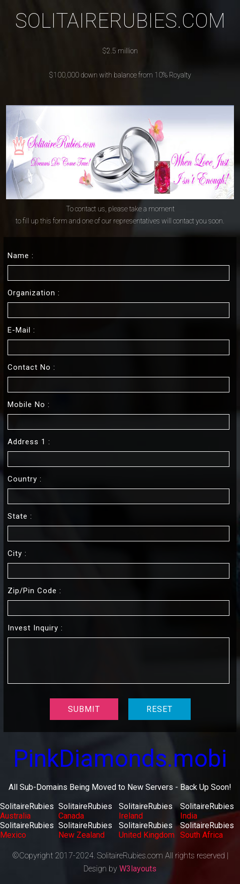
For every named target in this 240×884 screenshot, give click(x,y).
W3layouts (137, 868)
